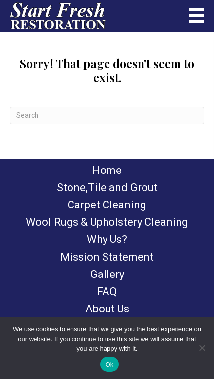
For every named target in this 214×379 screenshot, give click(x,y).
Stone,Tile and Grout (107, 187)
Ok (109, 364)
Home (107, 170)
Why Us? (107, 239)
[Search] (107, 115)
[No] (202, 348)
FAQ (107, 291)
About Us (107, 309)
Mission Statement (107, 257)
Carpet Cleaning (107, 205)
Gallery (107, 274)
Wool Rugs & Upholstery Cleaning (107, 222)
